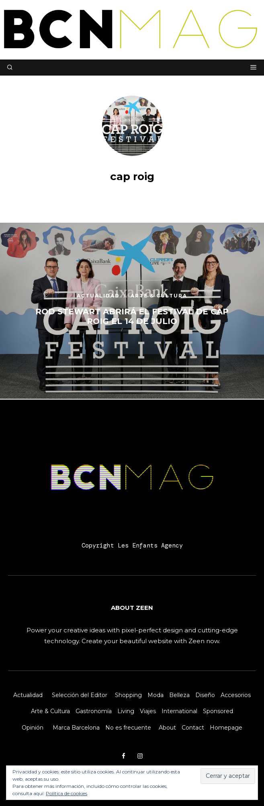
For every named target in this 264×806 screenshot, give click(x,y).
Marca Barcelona (76, 727)
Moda (155, 695)
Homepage (226, 727)
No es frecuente (128, 727)
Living (125, 711)
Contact (193, 727)
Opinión (32, 727)
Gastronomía (94, 711)
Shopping (128, 695)
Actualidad (28, 695)
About (167, 727)
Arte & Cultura (50, 711)
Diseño (205, 695)
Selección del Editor (79, 695)
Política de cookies (66, 793)
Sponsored (218, 711)
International (179, 711)
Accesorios (236, 695)
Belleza (179, 695)
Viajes (148, 711)
